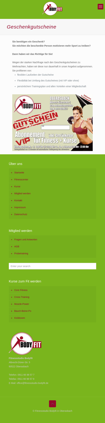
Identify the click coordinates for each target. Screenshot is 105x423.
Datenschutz (20, 214)
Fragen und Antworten (25, 239)
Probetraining (21, 253)
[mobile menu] (100, 6)
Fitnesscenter (21, 179)
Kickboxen (19, 318)
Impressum (20, 207)
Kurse (17, 186)
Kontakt (18, 200)
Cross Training (21, 297)
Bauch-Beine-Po (22, 311)
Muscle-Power (21, 304)
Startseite (19, 172)
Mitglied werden (22, 193)
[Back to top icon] (52, 403)
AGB (16, 246)
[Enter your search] (52, 266)
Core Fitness (20, 290)
